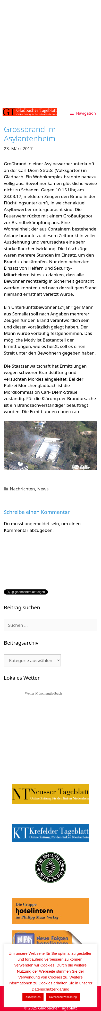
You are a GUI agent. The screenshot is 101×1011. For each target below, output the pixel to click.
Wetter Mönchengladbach (43, 693)
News (43, 489)
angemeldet (37, 523)
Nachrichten (22, 489)
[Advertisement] (50, 53)
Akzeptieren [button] (33, 996)
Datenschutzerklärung (63, 996)
